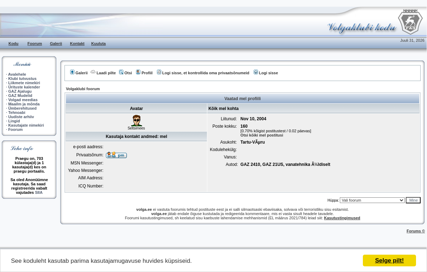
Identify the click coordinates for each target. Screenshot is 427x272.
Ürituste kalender (24, 87)
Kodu (13, 43)
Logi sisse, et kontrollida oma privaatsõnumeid (203, 73)
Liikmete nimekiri (24, 83)
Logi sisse (266, 73)
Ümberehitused (22, 108)
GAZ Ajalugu (20, 91)
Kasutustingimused (342, 218)
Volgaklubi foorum (83, 89)
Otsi (125, 73)
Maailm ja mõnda (24, 104)
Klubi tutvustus (22, 78)
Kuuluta (98, 43)
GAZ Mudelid (20, 95)
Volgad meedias (23, 100)
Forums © (416, 231)
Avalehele (17, 74)
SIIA (39, 192)
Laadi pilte (103, 73)
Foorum (35, 43)
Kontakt (77, 43)
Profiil (144, 73)
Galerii (56, 43)
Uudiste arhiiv (21, 117)
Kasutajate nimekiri (26, 125)
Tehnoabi (16, 112)
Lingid (14, 121)
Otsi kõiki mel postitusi (262, 135)
